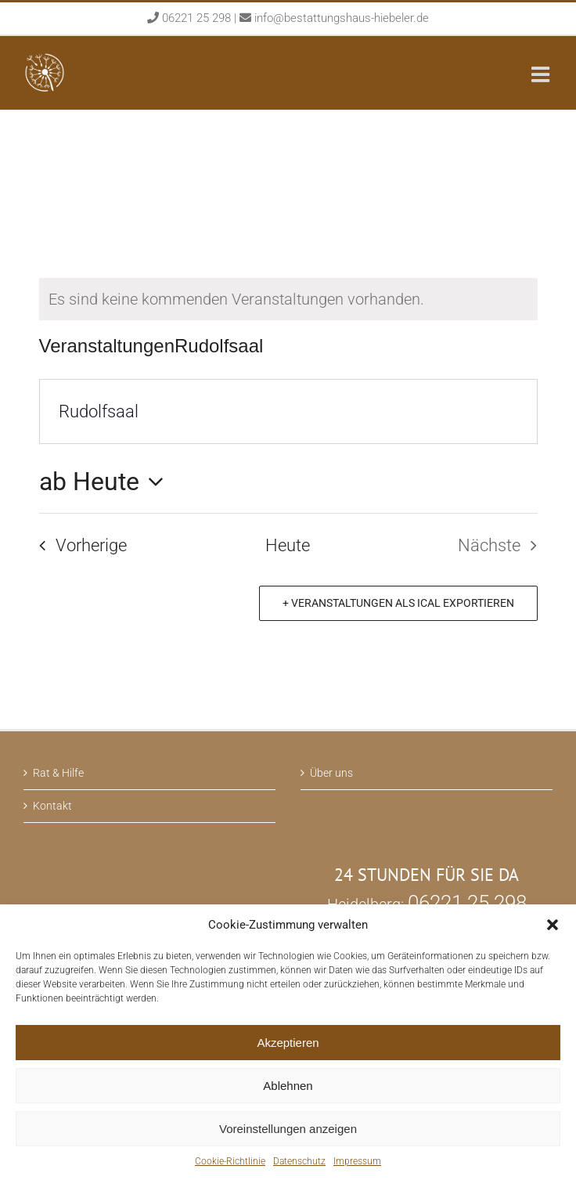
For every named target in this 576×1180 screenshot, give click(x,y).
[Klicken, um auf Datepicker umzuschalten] (106, 481)
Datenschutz (299, 1161)
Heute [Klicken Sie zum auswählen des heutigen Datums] (287, 545)
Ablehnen (287, 1085)
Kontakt (52, 805)
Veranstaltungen (107, 345)
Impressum (357, 1161)
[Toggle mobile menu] (542, 74)
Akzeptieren (288, 1042)
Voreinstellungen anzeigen (288, 1128)
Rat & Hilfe (58, 773)
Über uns (331, 773)
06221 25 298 (198, 18)
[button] (552, 925)
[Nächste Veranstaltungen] (502, 545)
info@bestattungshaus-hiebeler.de (341, 18)
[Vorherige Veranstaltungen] (77, 545)
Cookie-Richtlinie (230, 1161)
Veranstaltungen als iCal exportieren (401, 603)
